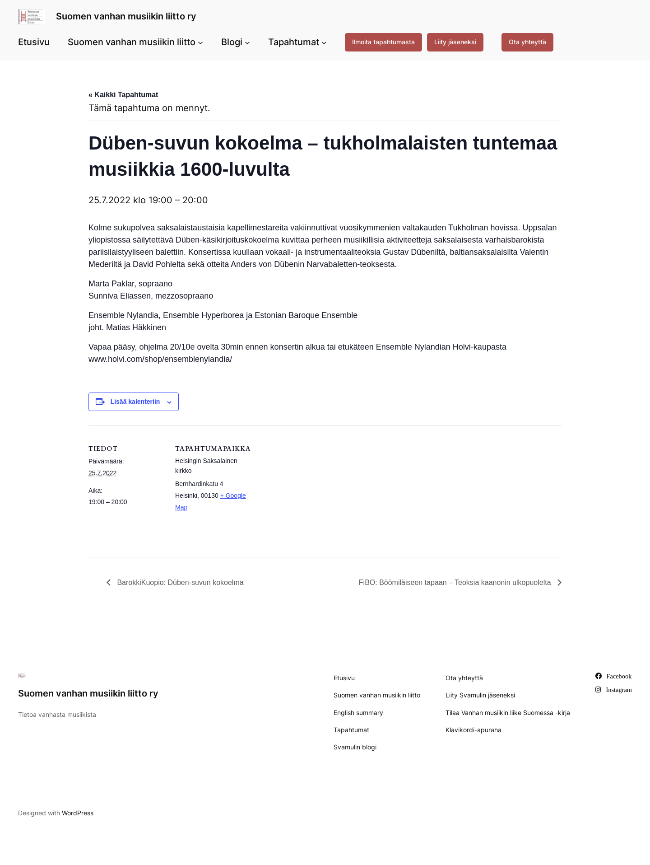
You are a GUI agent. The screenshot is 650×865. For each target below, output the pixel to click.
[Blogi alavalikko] (247, 42)
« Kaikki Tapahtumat (123, 94)
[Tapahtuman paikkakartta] (309, 488)
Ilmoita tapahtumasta (383, 42)
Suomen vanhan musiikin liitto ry (126, 16)
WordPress (77, 813)
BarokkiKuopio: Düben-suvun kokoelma (179, 582)
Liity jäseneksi (455, 42)
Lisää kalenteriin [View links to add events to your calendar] (135, 401)
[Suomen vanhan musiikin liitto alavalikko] (200, 42)
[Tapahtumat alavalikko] (324, 42)
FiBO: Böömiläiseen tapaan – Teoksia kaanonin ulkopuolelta (456, 582)
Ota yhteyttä (527, 42)
